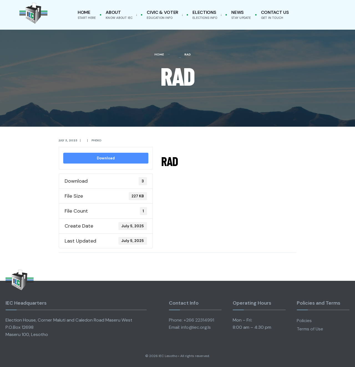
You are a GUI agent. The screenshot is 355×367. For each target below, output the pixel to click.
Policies (304, 320)
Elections (204, 14)
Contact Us (275, 14)
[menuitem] (120, 15)
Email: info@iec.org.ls (190, 327)
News (241, 14)
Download (106, 158)
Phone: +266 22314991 (191, 320)
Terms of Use (310, 329)
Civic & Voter (162, 14)
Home (87, 14)
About (119, 14)
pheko (97, 140)
